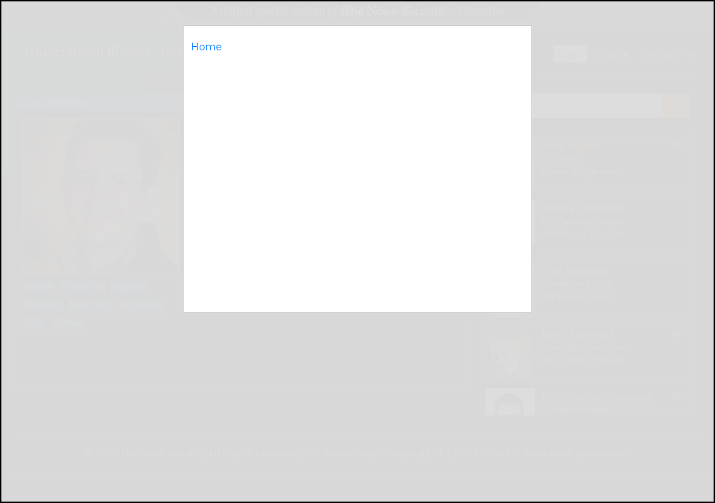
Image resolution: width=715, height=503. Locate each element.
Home (206, 47)
